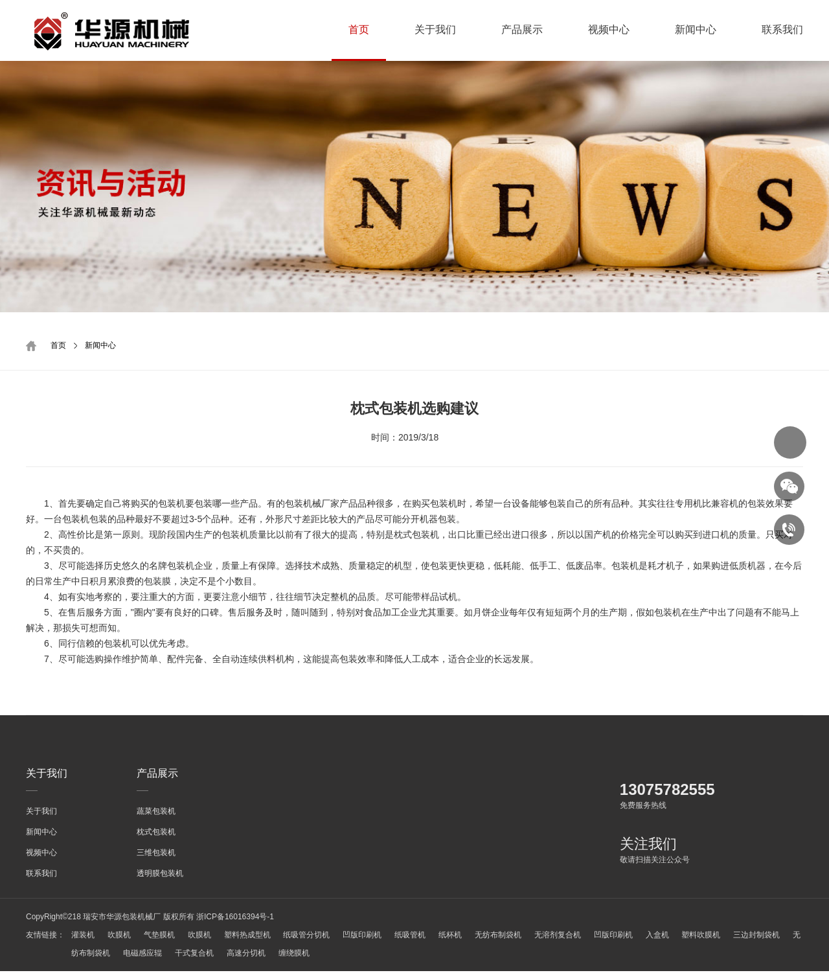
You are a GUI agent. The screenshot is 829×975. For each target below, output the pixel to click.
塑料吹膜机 (729, 938)
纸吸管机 (425, 938)
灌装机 (83, 938)
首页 (358, 29)
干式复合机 (237, 956)
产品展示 (522, 29)
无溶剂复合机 (579, 938)
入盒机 (684, 938)
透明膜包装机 (160, 877)
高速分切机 (290, 956)
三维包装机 (156, 856)
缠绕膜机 (341, 956)
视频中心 (609, 29)
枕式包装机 (156, 835)
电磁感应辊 (183, 956)
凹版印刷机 (375, 938)
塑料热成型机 (256, 938)
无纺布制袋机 (518, 938)
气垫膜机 (163, 938)
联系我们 (782, 29)
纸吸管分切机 (318, 938)
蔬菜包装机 (156, 815)
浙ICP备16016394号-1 (235, 920)
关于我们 (435, 29)
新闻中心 (695, 29)
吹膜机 (121, 938)
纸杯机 (468, 938)
